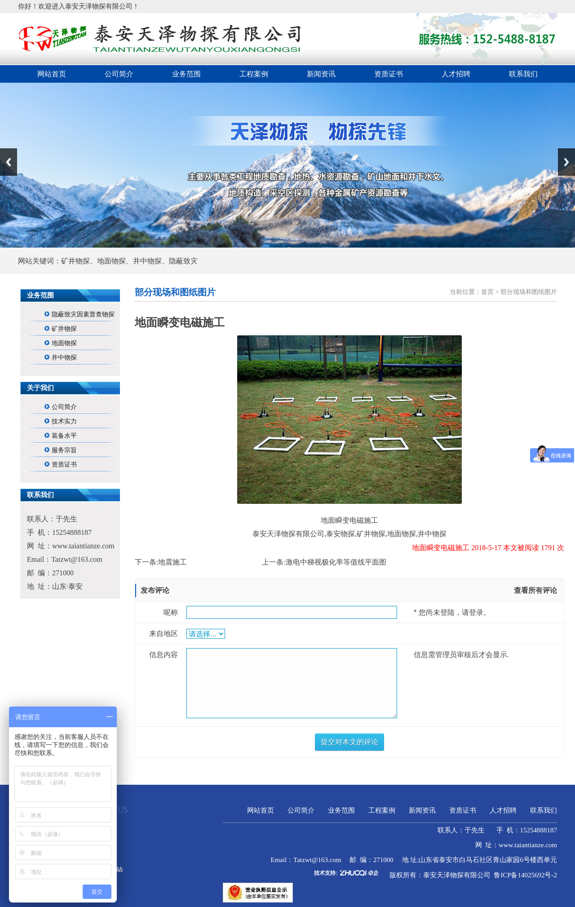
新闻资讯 (321, 74)
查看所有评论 (535, 590)
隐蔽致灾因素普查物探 (83, 314)
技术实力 (64, 421)
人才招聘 (456, 74)
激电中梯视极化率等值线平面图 (336, 562)
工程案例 (253, 74)
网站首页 (51, 74)
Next (566, 162)
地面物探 (64, 343)
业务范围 (186, 74)
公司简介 (119, 74)
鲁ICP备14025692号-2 (525, 875)
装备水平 (64, 435)
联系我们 (523, 74)
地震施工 (172, 562)
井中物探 (64, 357)
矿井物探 (64, 328)
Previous (8, 162)
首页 (487, 292)
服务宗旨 (64, 450)
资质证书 (388, 74)
